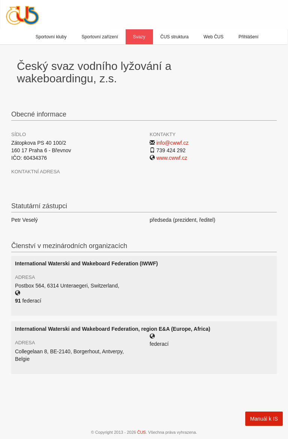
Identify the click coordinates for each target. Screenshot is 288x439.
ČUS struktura (174, 36)
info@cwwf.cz (172, 143)
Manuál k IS (264, 419)
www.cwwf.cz (171, 158)
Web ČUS (214, 36)
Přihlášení (248, 36)
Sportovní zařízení (99, 36)
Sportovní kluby (51, 36)
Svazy (139, 36)
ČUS (141, 432)
